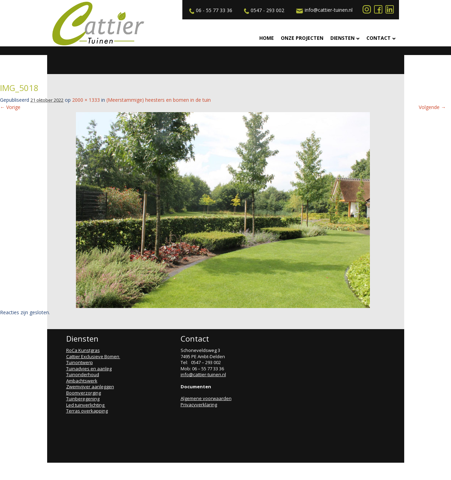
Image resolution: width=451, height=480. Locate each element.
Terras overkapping (87, 411)
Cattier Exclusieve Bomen (93, 356)
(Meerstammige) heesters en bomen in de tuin (158, 100)
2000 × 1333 (86, 100)
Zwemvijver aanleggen (90, 386)
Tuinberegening (82, 399)
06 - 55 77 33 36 (210, 10)
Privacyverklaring (199, 404)
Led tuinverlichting (85, 405)
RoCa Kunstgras (83, 350)
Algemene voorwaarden (206, 398)
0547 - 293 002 (263, 10)
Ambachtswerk (81, 381)
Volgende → (432, 107)
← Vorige (10, 107)
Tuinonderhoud (82, 374)
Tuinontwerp (79, 362)
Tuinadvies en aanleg (89, 368)
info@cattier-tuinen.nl (323, 10)
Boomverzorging (83, 393)
